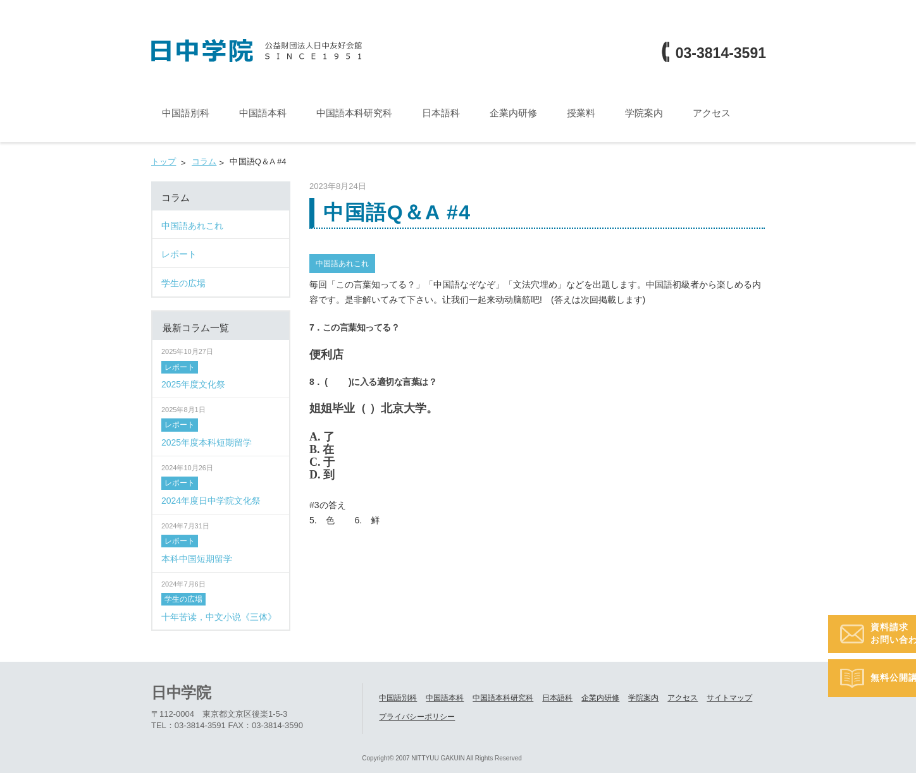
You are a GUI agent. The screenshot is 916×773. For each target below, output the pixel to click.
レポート (179, 367)
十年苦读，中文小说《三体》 (218, 617)
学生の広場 (183, 599)
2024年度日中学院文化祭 (211, 501)
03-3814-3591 (721, 53)
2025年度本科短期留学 (206, 442)
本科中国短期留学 (196, 559)
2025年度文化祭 (193, 384)
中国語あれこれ (342, 263)
